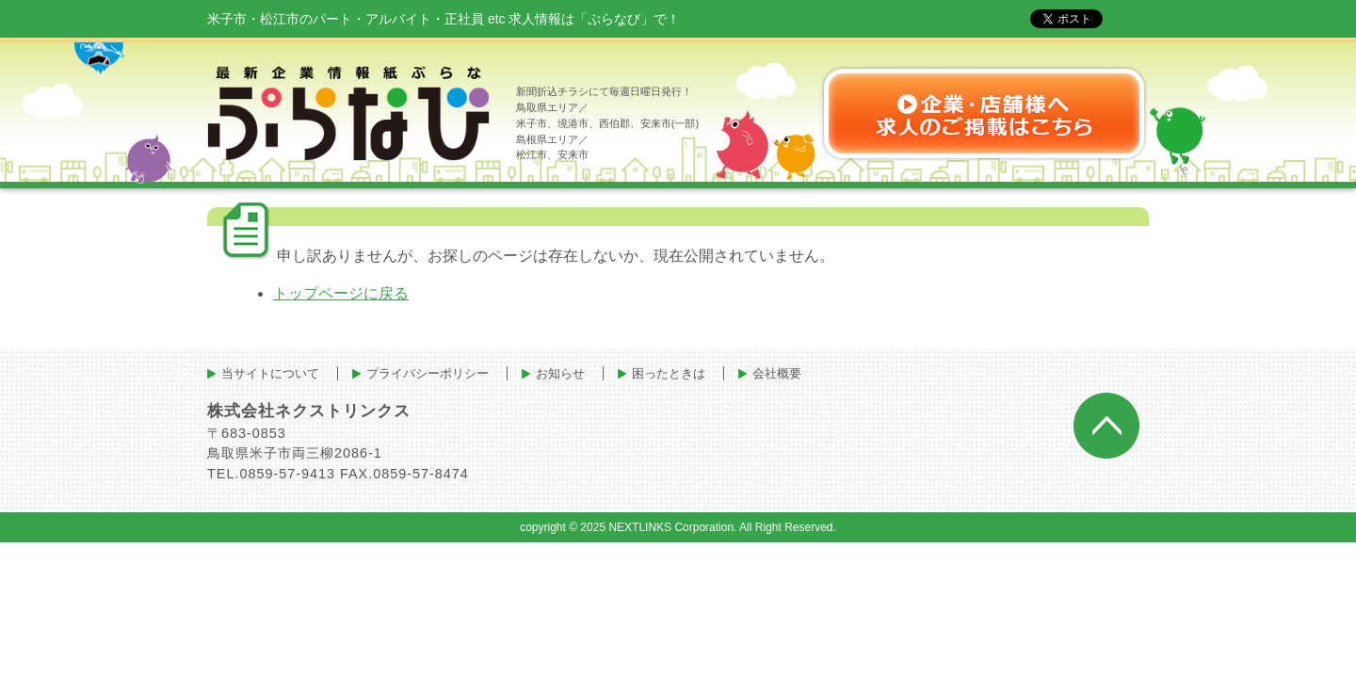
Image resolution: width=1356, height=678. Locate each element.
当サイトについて (270, 373)
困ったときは (668, 373)
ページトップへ (1106, 426)
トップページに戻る (341, 293)
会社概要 (776, 373)
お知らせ (560, 373)
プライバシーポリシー (427, 373)
